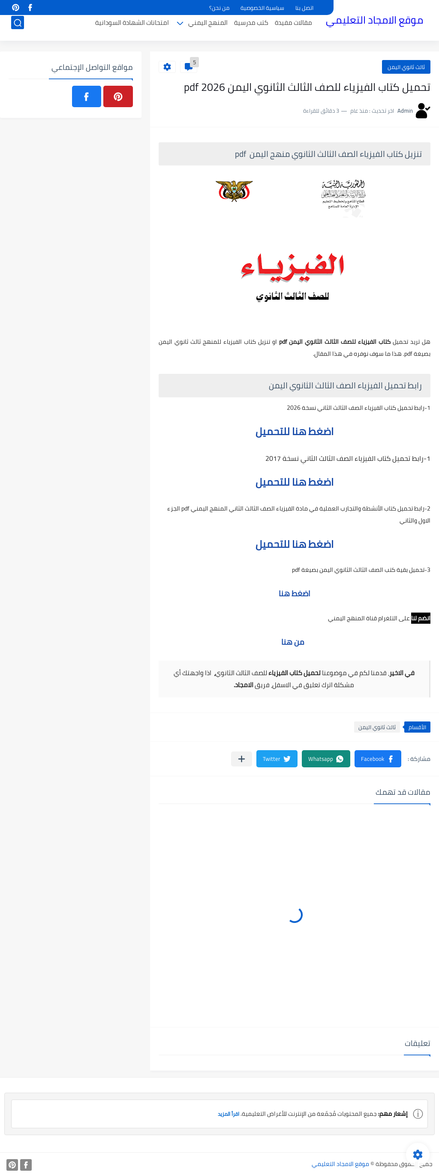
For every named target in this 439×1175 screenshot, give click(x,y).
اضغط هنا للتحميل (295, 431)
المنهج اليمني (208, 28)
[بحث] (17, 28)
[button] (378, 758)
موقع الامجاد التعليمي (374, 20)
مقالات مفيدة (293, 28)
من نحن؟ (219, 8)
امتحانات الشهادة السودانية (132, 28)
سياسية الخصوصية (262, 8)
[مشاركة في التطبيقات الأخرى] (241, 758)
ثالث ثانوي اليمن (406, 67)
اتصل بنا (304, 8)
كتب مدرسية (251, 28)
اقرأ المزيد (226, 1113)
